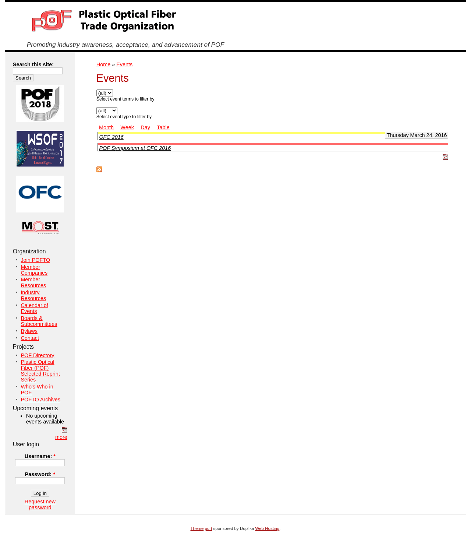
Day (145, 127)
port (208, 528)
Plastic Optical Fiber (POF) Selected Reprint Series (40, 371)
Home (103, 64)
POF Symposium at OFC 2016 (135, 148)
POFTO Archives (40, 399)
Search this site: (33, 64)
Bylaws (29, 331)
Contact (30, 338)
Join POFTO (35, 260)
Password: (40, 474)
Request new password (40, 504)
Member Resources (33, 282)
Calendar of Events (34, 308)
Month (106, 127)
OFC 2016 (111, 137)
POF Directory (37, 355)
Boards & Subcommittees (39, 321)
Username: (40, 456)
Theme (197, 528)
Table (163, 127)
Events (124, 64)
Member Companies (34, 270)
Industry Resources (33, 295)
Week (127, 127)
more (61, 437)
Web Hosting (267, 528)
